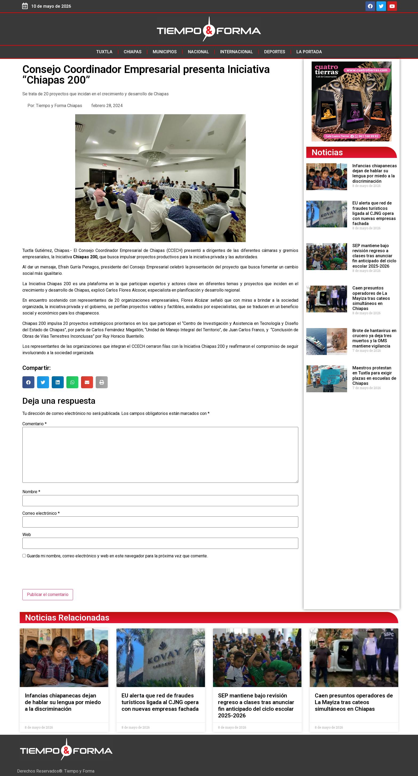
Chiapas (133, 51)
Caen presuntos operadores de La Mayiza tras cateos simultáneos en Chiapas (371, 298)
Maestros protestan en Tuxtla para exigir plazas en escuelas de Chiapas (374, 375)
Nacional (198, 51)
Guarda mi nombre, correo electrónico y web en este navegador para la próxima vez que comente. (117, 556)
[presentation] (62, 576)
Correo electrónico (41, 513)
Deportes (274, 51)
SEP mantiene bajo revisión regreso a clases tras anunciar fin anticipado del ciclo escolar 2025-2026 (374, 256)
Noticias (327, 152)
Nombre (31, 492)
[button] (28, 382)
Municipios (165, 51)
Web (26, 535)
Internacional (236, 51)
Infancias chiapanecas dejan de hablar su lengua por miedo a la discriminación (374, 173)
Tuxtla (104, 51)
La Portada (309, 51)
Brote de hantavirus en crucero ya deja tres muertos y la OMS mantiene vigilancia (374, 338)
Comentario (34, 424)
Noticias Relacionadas (67, 617)
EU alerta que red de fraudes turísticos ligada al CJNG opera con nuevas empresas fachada (374, 213)
